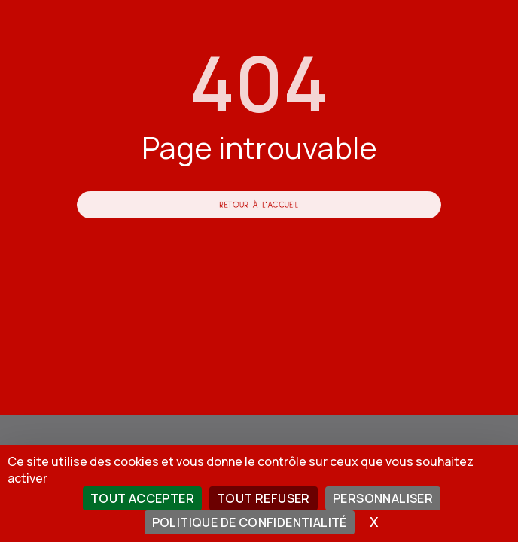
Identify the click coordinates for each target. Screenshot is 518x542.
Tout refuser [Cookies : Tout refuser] (263, 498)
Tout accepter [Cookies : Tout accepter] (142, 498)
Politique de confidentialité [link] (249, 522)
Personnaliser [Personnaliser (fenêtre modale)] (383, 498)
